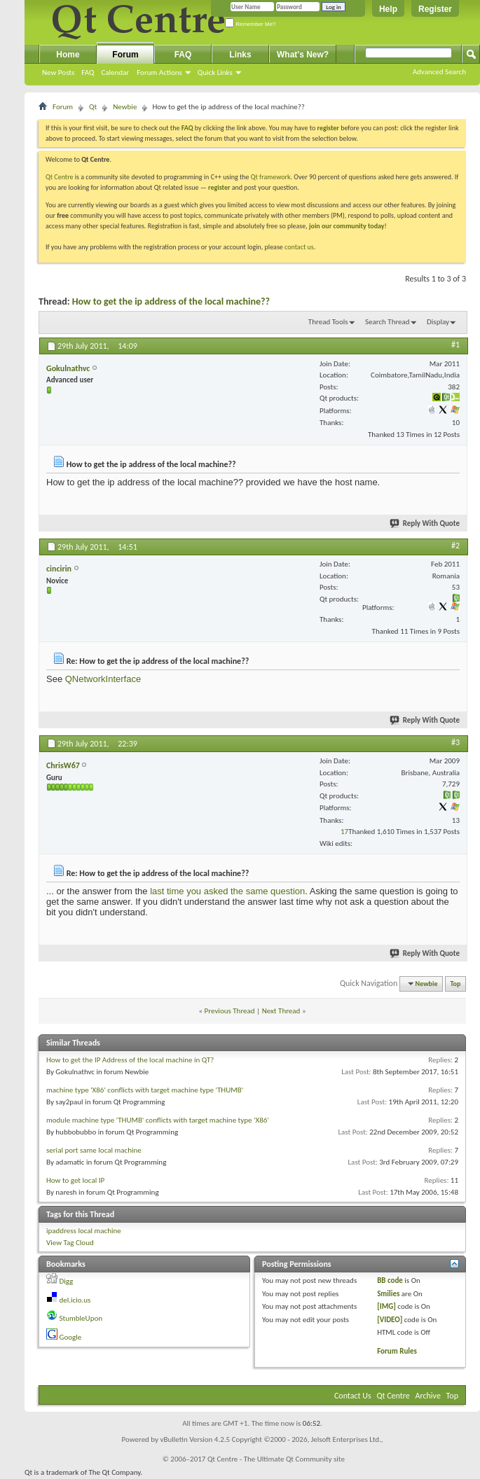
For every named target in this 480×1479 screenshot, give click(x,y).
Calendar (115, 72)
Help (388, 9)
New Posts (58, 72)
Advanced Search (439, 71)
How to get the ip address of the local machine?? (171, 301)
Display (438, 321)
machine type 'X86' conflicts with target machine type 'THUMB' (144, 1090)
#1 (455, 344)
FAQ (87, 72)
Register (435, 9)
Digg (67, 1281)
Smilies (388, 1293)
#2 (455, 545)
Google (71, 1337)
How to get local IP (75, 1180)
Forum (125, 55)
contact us (299, 246)
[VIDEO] (389, 1319)
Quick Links (215, 72)
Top (456, 983)
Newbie (125, 106)
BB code (390, 1280)
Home (67, 55)
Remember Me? (250, 24)
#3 (455, 742)
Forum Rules (397, 1351)
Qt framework (271, 176)
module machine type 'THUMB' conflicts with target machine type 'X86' (157, 1120)
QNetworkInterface (103, 679)
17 (344, 831)
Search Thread (387, 321)
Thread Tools (328, 321)
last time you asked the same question (227, 891)
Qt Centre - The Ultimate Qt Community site (276, 1459)
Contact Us (352, 1396)
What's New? (303, 55)
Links (240, 55)
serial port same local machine (94, 1150)
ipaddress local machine (83, 1230)
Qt (93, 106)
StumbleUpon (81, 1318)
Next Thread (281, 1010)
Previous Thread (230, 1010)
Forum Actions (159, 72)
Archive (428, 1396)
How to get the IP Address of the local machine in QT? (130, 1059)
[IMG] (386, 1306)
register (219, 187)
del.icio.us (75, 1300)
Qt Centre (60, 176)
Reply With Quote (425, 523)
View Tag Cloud (70, 1242)
